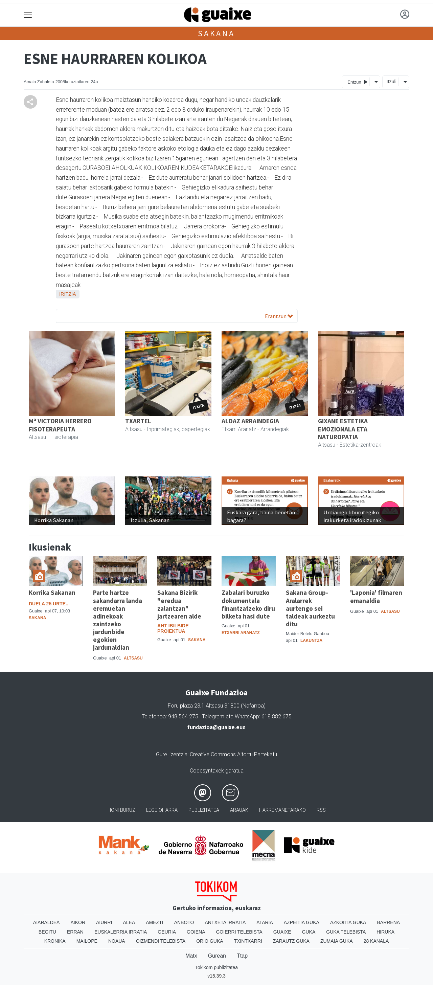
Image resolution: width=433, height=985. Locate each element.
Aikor (77, 922)
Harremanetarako (282, 810)
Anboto (184, 922)
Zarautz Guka (291, 941)
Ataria (264, 922)
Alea (129, 922)
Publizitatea (203, 810)
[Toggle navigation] (28, 15)
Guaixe (282, 932)
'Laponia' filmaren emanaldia (376, 596)
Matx (191, 956)
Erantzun (279, 316)
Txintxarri (248, 941)
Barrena (388, 922)
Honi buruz (121, 810)
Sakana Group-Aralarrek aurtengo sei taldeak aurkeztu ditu (310, 608)
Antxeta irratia (225, 922)
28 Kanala (376, 941)
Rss (321, 810)
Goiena (196, 932)
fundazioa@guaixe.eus (216, 727)
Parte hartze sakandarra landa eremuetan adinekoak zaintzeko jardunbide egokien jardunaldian (117, 619)
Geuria (167, 932)
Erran (75, 932)
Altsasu (133, 658)
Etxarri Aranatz (241, 632)
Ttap (242, 956)
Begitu (47, 932)
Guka (309, 932)
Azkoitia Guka (348, 922)
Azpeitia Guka (301, 922)
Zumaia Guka (336, 941)
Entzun (357, 82)
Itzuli (391, 81)
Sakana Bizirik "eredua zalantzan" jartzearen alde (179, 604)
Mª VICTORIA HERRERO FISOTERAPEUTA (60, 425)
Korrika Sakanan (52, 592)
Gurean (217, 956)
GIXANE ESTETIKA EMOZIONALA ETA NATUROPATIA (343, 429)
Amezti (154, 922)
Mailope (86, 941)
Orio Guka (209, 941)
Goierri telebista (239, 932)
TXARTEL (138, 421)
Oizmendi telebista (161, 941)
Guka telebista (346, 932)
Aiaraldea (46, 922)
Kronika (55, 941)
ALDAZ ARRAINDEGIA (250, 421)
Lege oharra (162, 810)
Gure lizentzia (171, 754)
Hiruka (385, 932)
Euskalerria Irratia (120, 932)
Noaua (116, 941)
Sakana (216, 33)
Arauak (239, 810)
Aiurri (104, 922)
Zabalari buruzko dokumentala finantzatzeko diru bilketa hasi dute (248, 604)
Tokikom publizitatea (216, 967)
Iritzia (67, 294)
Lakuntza (311, 640)
